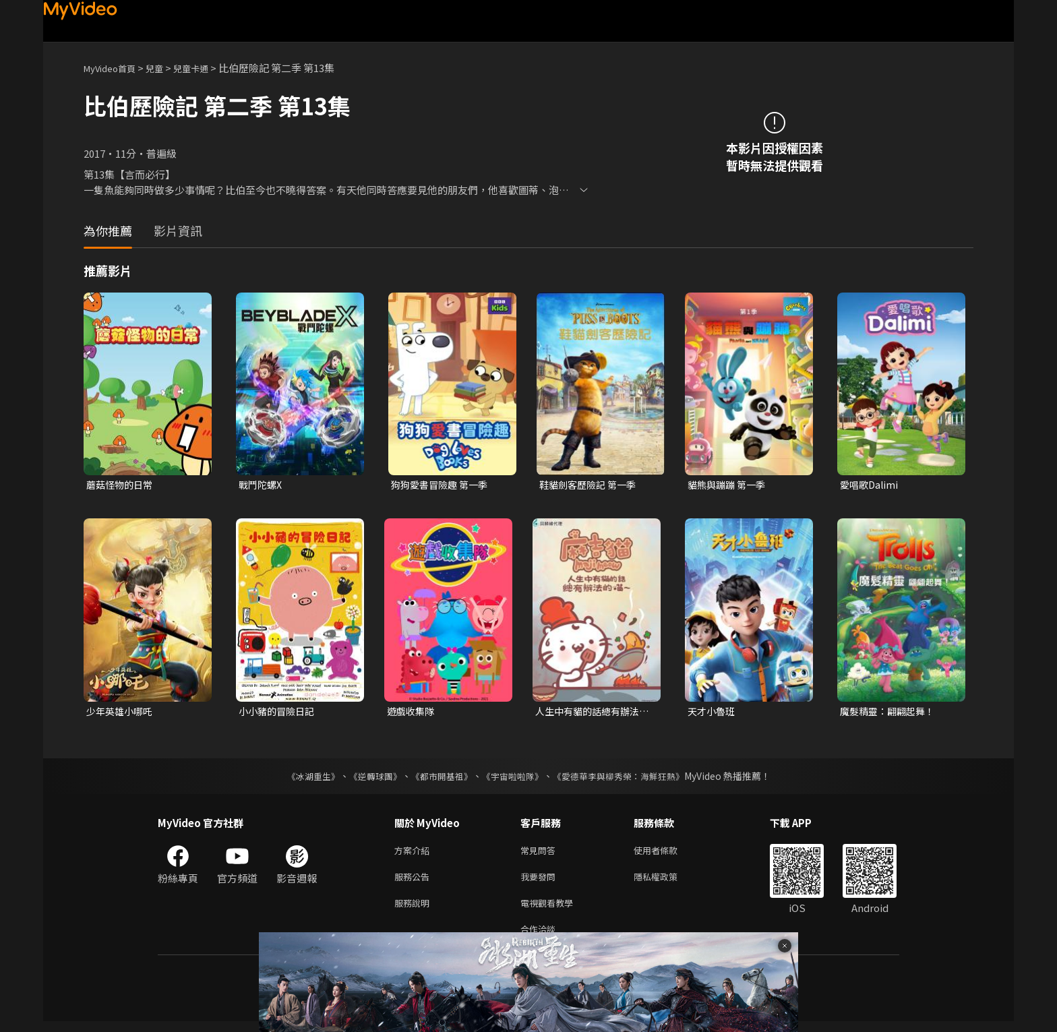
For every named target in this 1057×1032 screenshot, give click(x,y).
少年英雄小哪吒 (121, 713)
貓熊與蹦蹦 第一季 (729, 485)
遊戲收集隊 (412, 713)
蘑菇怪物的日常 (121, 485)
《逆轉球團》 (367, 778)
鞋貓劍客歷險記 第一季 (590, 485)
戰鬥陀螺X (262, 485)
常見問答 (540, 854)
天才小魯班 (713, 713)
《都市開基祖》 (438, 778)
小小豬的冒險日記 (279, 713)
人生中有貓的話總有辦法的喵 (590, 713)
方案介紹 (414, 854)
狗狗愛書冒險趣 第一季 (442, 485)
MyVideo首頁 (114, 68)
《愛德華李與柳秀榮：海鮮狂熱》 (627, 778)
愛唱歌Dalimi (870, 485)
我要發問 (540, 882)
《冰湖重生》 (301, 778)
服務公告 (414, 882)
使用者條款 (667, 854)
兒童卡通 (205, 68)
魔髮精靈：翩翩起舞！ (890, 713)
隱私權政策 (667, 882)
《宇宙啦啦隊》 (514, 778)
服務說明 (414, 910)
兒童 (165, 68)
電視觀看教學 (550, 910)
